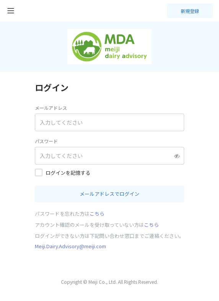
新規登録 (190, 11)
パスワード (46, 141)
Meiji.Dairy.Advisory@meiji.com (70, 246)
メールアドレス (51, 107)
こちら (97, 213)
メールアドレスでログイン (109, 193)
